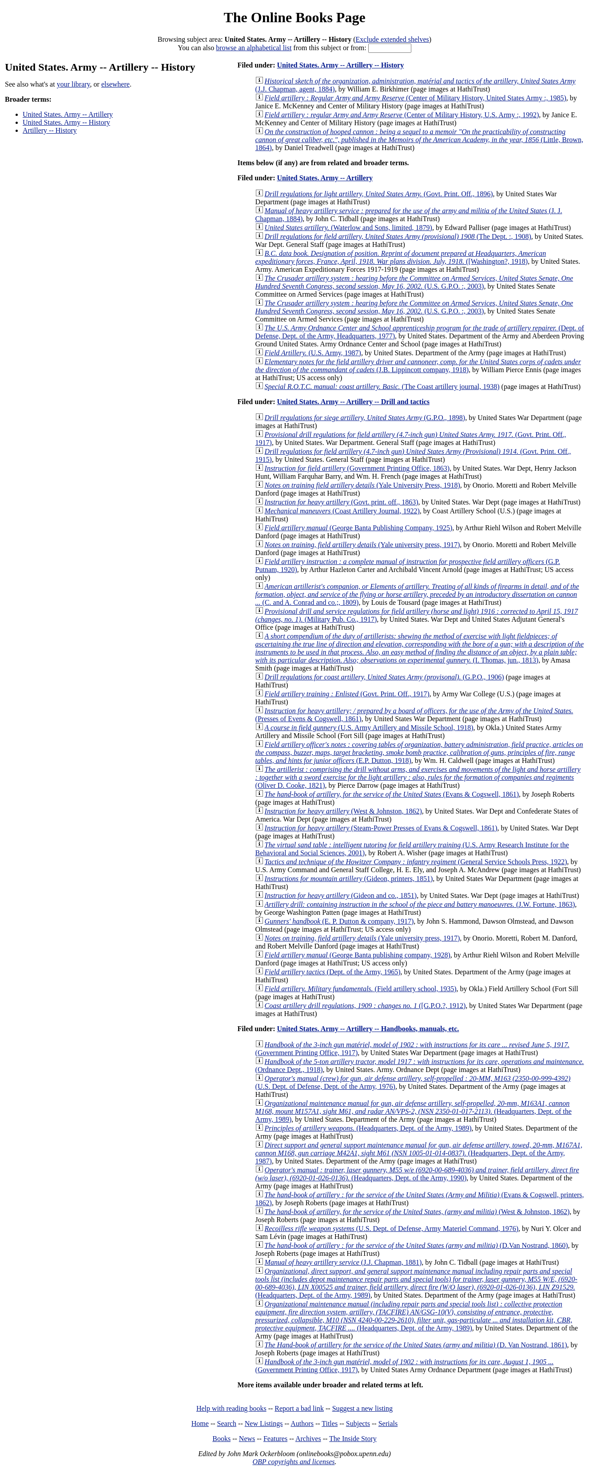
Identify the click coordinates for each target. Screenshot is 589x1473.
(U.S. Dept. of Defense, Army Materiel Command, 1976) (391, 1228)
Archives (308, 1438)
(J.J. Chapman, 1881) (343, 1262)
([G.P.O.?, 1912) (365, 1005)
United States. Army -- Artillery (68, 114)
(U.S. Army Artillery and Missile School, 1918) (369, 727)
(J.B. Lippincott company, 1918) (418, 365)
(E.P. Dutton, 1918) (419, 752)
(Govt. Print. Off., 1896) (379, 194)
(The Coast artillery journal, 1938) (382, 386)
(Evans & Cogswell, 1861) (392, 794)
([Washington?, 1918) (400, 257)
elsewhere (115, 84)
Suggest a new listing (362, 1408)
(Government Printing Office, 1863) (357, 468)
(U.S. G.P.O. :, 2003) (414, 282)
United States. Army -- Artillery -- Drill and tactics (353, 401)
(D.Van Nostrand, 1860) (416, 1245)
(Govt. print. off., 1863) (341, 502)
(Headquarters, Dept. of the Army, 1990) (417, 1174)
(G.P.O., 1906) (384, 677)
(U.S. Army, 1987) (313, 353)
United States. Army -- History (66, 122)
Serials (388, 1423)
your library (73, 84)
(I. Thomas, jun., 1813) (419, 648)
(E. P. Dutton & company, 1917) (339, 921)
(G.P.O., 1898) (365, 417)
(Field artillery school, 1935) (361, 989)
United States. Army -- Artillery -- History (340, 65)
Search (227, 1423)
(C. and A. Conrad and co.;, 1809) (417, 594)
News (247, 1438)
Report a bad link (299, 1408)
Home (200, 1423)
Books (221, 1438)
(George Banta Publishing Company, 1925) (359, 528)
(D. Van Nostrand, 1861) (416, 1345)
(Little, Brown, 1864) (419, 139)
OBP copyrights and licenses (293, 1461)
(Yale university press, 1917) (362, 544)
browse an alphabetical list (253, 48)
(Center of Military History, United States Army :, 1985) (415, 98)
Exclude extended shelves (392, 39)
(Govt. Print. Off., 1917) (347, 694)
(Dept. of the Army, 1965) (333, 972)
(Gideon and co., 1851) (341, 895)
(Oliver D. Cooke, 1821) (418, 777)
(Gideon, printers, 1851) (349, 878)
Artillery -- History (50, 130)
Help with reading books (231, 1408)
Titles (330, 1423)
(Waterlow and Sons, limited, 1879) (348, 227)
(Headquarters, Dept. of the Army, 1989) (413, 1111)
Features (275, 1438)
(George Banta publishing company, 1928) (357, 955)
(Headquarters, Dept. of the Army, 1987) (418, 1153)
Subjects (358, 1423)
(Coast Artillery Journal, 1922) (342, 511)
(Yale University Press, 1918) (362, 485)
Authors (302, 1423)
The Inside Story (353, 1438)
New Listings (264, 1423)
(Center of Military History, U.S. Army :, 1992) (402, 115)
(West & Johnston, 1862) (343, 811)
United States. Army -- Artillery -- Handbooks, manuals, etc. (368, 1028)
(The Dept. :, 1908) (398, 236)
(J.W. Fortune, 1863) (420, 904)
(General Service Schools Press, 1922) (416, 862)
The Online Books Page (294, 17)
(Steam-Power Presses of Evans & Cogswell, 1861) (381, 828)
